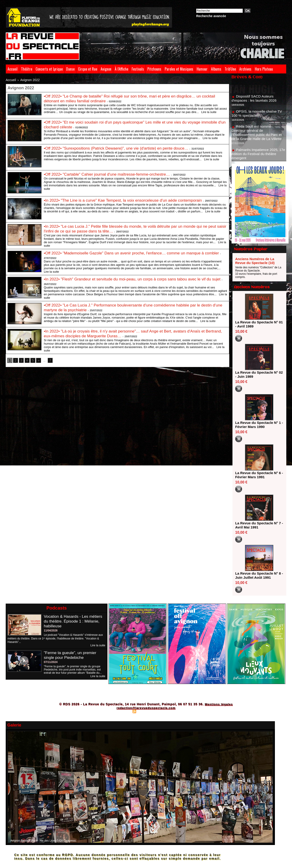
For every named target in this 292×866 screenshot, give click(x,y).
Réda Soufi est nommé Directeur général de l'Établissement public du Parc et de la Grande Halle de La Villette (258, 135)
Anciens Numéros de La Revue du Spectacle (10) (255, 261)
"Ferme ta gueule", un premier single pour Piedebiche (71, 655)
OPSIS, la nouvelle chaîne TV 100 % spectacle (258, 116)
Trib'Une (230, 69)
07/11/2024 (50, 661)
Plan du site (123, 711)
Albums (216, 69)
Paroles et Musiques (179, 69)
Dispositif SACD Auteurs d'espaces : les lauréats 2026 (255, 101)
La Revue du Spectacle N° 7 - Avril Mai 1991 (257, 525)
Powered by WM (165, 711)
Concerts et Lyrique (49, 69)
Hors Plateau (264, 69)
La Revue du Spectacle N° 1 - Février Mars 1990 (257, 425)
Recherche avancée (211, 16)
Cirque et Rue (87, 69)
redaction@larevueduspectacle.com (146, 708)
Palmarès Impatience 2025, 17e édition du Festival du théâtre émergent (259, 156)
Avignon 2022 (25, 79)
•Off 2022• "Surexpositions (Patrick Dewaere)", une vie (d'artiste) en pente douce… (119, 147)
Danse (70, 69)
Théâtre (26, 69)
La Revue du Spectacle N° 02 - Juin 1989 (257, 374)
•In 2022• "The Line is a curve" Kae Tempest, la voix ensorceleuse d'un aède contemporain (126, 199)
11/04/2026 (50, 630)
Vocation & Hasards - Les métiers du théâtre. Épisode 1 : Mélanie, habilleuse (74, 621)
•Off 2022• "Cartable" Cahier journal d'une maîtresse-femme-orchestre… (109, 173)
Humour (202, 69)
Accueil (13, 69)
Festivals (138, 69)
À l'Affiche (121, 69)
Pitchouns (154, 69)
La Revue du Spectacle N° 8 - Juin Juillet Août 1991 (257, 575)
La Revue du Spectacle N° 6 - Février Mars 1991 (257, 475)
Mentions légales (218, 704)
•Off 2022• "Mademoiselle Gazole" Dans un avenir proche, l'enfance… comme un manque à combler (135, 252)
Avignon (106, 69)
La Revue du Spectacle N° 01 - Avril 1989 (257, 324)
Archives (245, 69)
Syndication (145, 711)
